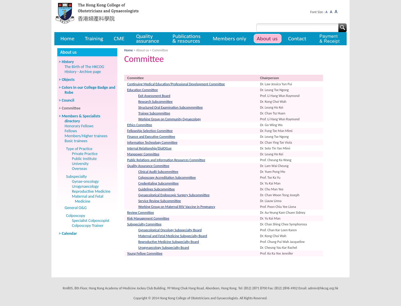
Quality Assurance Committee (148, 166)
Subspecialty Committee (144, 224)
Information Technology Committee (152, 142)
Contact (298, 38)
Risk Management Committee (148, 218)
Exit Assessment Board (154, 96)
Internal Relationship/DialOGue (149, 148)
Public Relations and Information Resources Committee (166, 160)
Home (66, 38)
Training (93, 38)
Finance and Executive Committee (151, 137)
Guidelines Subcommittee (156, 189)
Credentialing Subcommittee (158, 183)
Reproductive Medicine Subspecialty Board (168, 242)
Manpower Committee (143, 154)
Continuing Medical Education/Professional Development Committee (176, 84)
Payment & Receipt (329, 38)
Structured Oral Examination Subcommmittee (170, 107)
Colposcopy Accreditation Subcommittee (167, 177)
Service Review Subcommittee (159, 201)
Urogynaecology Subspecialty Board (163, 248)
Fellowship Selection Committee (150, 131)
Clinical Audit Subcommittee (158, 172)
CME (119, 38)
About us (268, 38)
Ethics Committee (139, 125)
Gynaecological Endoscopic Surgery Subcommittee (174, 195)
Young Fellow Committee (145, 253)
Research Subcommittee (155, 102)
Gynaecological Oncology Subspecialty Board (170, 230)
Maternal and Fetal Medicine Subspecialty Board (172, 236)
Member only (230, 38)
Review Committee (140, 213)
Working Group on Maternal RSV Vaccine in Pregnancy (176, 207)
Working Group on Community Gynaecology (169, 119)
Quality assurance (148, 38)
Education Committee (142, 90)
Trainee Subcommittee (154, 113)
